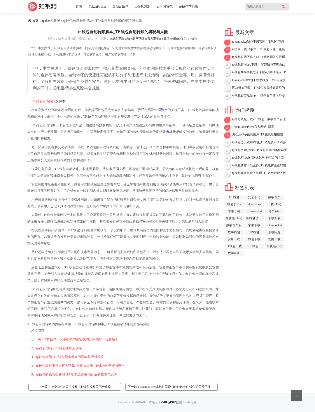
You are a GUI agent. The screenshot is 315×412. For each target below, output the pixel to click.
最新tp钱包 (120, 6)
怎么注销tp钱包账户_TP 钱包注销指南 (257, 134)
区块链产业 (274, 247)
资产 (164, 110)
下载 (274, 204)
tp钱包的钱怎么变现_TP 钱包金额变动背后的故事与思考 (76, 374)
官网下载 (274, 240)
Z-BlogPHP (168, 402)
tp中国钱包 (165, 6)
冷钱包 (254, 218)
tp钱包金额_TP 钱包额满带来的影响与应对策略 (70, 357)
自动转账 (48, 101)
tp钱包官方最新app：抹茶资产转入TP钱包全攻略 (258, 95)
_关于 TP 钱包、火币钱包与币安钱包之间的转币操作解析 (77, 339)
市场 (169, 132)
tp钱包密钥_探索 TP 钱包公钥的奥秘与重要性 (259, 150)
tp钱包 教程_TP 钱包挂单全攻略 (59, 348)
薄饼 (274, 211)
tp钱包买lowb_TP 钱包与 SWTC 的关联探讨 (258, 158)
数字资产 (274, 198)
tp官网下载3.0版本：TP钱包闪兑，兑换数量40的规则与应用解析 (258, 49)
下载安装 (274, 219)
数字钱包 (234, 233)
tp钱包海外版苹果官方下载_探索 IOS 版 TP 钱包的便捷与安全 (80, 365)
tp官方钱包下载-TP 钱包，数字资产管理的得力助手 (259, 119)
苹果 (234, 211)
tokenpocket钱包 (274, 226)
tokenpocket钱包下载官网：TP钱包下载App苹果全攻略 (258, 41)
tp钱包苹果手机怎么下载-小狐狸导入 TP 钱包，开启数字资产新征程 (259, 72)
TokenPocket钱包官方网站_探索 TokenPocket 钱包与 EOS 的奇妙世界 (256, 127)
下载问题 (274, 233)
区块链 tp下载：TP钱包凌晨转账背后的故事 (258, 88)
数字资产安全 (234, 226)
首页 (79, 6)
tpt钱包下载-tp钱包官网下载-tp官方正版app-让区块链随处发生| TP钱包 (153, 38)
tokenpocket (254, 205)
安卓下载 (234, 240)
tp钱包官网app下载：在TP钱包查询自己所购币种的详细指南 (258, 64)
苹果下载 (254, 226)
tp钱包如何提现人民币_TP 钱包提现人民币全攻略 (259, 173)
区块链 (234, 218)
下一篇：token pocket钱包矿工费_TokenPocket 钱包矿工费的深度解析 (173, 386)
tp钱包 (254, 247)
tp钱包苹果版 (188, 6)
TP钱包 (254, 233)
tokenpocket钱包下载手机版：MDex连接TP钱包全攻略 (258, 80)
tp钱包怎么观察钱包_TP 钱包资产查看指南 (259, 142)
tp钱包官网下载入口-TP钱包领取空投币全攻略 (258, 57)
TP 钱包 (36, 101)
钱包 (234, 204)
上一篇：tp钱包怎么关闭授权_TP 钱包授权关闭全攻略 (74, 386)
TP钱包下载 (234, 247)
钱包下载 (254, 240)
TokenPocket (97, 6)
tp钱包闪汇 (142, 6)
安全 (254, 197)
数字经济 (234, 254)
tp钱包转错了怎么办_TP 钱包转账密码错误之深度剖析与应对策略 (259, 165)
